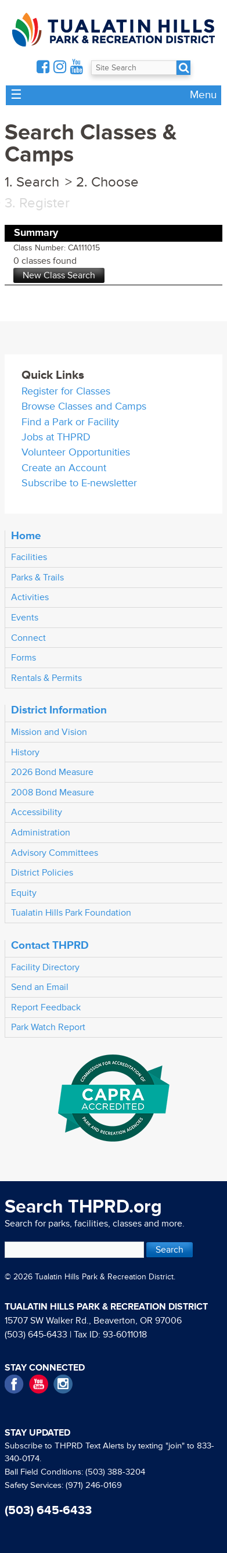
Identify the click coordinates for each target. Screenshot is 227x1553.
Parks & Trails (37, 577)
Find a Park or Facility (70, 422)
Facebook (14, 1384)
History (25, 752)
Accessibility (36, 812)
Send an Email (40, 987)
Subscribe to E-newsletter (79, 483)
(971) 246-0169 (94, 1485)
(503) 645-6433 (36, 1334)
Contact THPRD (50, 945)
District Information (59, 710)
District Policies (42, 872)
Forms (23, 657)
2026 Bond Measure (52, 772)
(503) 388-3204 (115, 1471)
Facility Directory (45, 967)
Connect (28, 638)
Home (26, 536)
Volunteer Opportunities (75, 452)
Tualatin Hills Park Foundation (71, 913)
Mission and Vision (49, 732)
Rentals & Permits (46, 678)
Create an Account (63, 468)
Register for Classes (65, 391)
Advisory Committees (54, 853)
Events (24, 617)
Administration (40, 832)
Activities (30, 597)
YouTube (38, 1384)
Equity (24, 893)
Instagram (63, 1384)
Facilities (29, 557)
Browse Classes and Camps (83, 406)
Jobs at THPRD (56, 437)
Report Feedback (46, 1007)
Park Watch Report (48, 1027)
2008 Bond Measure (52, 792)
